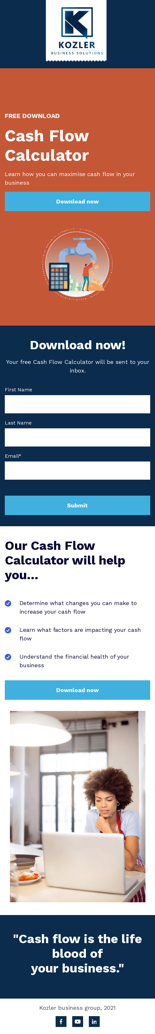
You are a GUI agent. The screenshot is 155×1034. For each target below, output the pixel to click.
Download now (77, 201)
